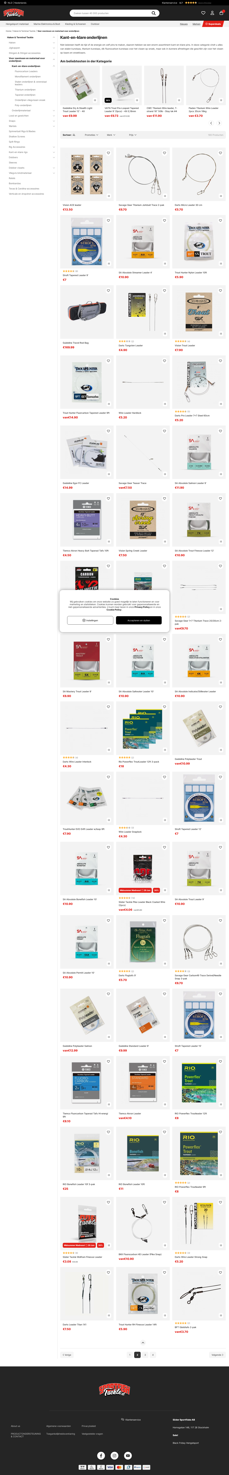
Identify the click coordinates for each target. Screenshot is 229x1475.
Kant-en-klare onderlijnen (31, 66)
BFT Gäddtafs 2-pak (185, 1327)
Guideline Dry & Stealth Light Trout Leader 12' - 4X (77, 110)
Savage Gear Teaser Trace (132, 483)
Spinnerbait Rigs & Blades (22, 131)
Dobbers (30, 157)
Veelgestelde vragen (92, 1433)
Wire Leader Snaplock (130, 831)
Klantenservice (169, 2)
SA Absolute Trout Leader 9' (189, 899)
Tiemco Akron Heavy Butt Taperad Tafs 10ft (86, 550)
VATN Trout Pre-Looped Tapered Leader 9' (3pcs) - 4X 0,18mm (122, 110)
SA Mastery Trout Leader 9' (77, 691)
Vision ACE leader (72, 205)
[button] (202, 2)
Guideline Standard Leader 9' (134, 1046)
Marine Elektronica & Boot (47, 24)
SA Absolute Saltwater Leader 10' (136, 691)
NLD (16, 2)
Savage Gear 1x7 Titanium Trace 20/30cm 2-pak (198, 622)
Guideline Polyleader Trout (188, 759)
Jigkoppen (30, 47)
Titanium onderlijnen (25, 89)
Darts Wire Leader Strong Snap (191, 1257)
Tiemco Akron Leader (130, 1113)
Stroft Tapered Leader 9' (75, 275)
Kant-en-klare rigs (30, 152)
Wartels (30, 126)
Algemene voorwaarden (58, 1426)
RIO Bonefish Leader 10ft (132, 1184)
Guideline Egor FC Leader (76, 483)
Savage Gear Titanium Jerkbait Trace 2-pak (141, 205)
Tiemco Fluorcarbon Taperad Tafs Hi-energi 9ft (85, 1115)
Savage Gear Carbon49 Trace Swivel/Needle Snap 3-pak (198, 977)
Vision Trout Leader (185, 345)
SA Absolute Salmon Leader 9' (190, 483)
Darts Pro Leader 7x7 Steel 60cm (192, 415)
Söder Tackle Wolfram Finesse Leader (82, 1257)
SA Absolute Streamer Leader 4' (135, 272)
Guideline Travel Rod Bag (76, 342)
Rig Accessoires (30, 147)
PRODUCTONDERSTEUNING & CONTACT (26, 1435)
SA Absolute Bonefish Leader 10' (80, 899)
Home (8, 31)
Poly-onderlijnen (23, 105)
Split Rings (14, 141)
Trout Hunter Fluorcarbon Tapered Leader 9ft (86, 412)
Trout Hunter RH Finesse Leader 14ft (138, 1324)
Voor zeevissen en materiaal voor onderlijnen (58, 31)
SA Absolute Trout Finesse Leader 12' (194, 550)
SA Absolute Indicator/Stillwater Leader (195, 691)
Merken (196, 24)
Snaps (30, 120)
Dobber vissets (30, 167)
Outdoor (95, 24)
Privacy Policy (142, 607)
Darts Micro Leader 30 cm (188, 205)
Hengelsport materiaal (17, 24)
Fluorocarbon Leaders (26, 71)
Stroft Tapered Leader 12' (188, 829)
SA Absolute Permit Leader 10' (79, 972)
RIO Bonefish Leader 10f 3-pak (79, 1184)
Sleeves (13, 162)
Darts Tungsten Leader (131, 345)
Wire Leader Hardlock (130, 412)
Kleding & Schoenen (75, 24)
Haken (30, 42)
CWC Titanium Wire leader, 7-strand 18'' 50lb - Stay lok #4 (162, 110)
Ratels (12, 178)
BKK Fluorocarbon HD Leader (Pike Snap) (140, 1254)
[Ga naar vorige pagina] (67, 1355)
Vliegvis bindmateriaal (30, 173)
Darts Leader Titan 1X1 (74, 1324)
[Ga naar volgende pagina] (217, 1355)
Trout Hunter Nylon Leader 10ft (191, 272)
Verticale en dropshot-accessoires (26, 193)
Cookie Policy (114, 609)
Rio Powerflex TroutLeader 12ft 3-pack (139, 761)
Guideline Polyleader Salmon (77, 1046)
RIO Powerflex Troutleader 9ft (190, 1187)
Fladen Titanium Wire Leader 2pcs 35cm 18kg (203, 110)
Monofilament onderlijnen (28, 76)
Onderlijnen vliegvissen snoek (30, 100)
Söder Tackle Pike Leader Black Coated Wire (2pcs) (142, 903)
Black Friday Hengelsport (186, 1443)
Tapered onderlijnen (25, 94)
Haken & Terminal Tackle (24, 31)
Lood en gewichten (30, 115)
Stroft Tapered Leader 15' (188, 1046)
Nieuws (184, 24)
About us (15, 1426)
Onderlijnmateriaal (31, 110)
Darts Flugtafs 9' (127, 975)
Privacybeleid (89, 1426)
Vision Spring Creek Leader (133, 550)
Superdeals (213, 24)
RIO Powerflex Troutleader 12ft (191, 1113)
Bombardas (15, 183)
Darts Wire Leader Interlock (77, 761)
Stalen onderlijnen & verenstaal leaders (31, 83)
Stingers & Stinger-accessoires (30, 53)
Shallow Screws (17, 136)
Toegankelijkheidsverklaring (60, 1433)
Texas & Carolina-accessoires (24, 188)
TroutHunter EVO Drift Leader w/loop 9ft (83, 829)
